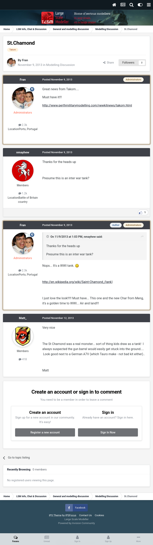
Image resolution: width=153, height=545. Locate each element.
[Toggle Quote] (48, 236)
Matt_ (23, 318)
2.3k (22, 124)
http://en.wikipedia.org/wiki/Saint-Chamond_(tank (77, 282)
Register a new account (45, 432)
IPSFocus (70, 515)
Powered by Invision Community (76, 523)
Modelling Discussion (60, 65)
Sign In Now (107, 432)
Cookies (99, 515)
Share (108, 62)
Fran (25, 60)
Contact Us (85, 515)
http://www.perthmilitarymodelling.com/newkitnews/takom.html (87, 105)
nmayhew (22, 152)
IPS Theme (55, 515)
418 (23, 359)
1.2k (22, 193)
